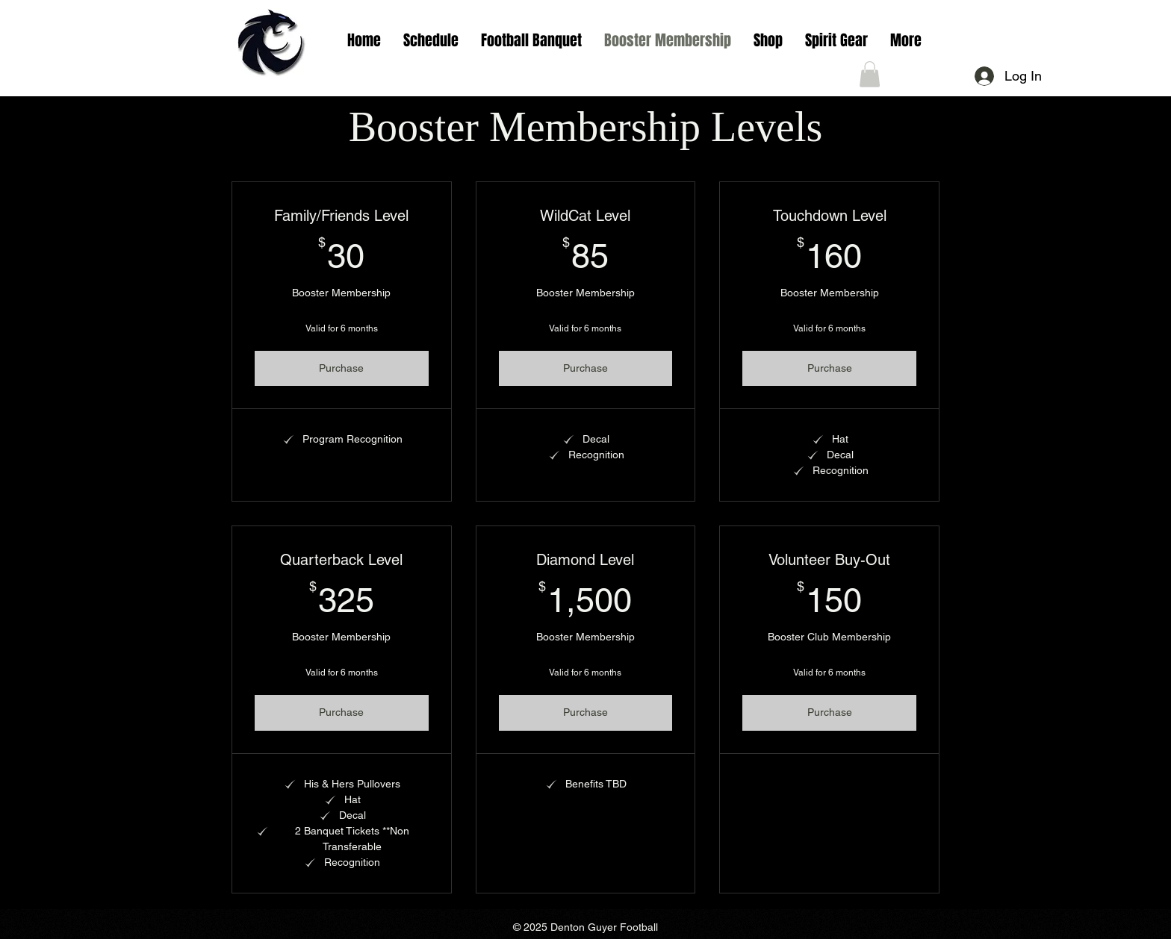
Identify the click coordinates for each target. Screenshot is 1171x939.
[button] (431, 40)
